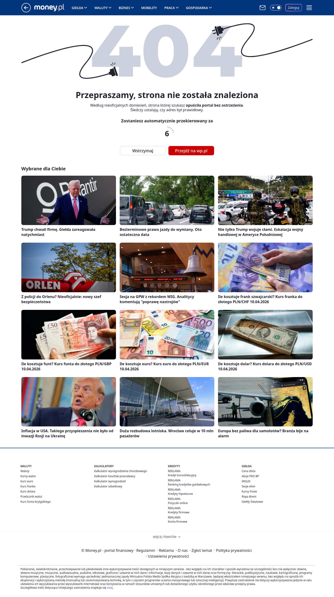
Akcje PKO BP (250, 476)
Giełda (77, 8)
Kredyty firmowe (178, 512)
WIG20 (246, 481)
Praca (169, 8)
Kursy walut (28, 476)
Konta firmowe (177, 522)
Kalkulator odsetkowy (108, 486)
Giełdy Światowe (252, 502)
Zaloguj (293, 7)
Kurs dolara (27, 491)
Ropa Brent (249, 497)
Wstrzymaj (142, 150)
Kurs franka (27, 486)
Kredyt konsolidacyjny (182, 475)
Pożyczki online (178, 503)
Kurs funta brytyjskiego (35, 502)
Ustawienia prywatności (167, 556)
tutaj (110, 588)
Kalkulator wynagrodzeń (110, 481)
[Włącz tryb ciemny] (276, 7)
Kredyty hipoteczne (180, 494)
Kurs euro (26, 481)
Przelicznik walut (31, 497)
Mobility (149, 8)
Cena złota (248, 471)
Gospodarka (197, 8)
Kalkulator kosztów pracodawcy (114, 476)
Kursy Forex (249, 491)
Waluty (101, 8)
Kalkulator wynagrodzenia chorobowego (120, 471)
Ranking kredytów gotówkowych (189, 484)
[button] (309, 7)
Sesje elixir (248, 486)
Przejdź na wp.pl (191, 150)
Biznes (124, 8)
